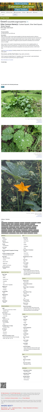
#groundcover (22, 227)
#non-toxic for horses (34, 231)
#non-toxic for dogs (5, 233)
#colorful (38, 222)
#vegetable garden (16, 225)
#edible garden (19, 228)
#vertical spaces (4, 230)
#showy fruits (16, 224)
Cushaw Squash (24, 24)
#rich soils (10, 225)
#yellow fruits (29, 225)
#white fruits (30, 230)
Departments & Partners (17, 407)
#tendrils (3, 224)
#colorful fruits (4, 231)
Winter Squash (5, 26)
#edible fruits (4, 228)
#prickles (35, 233)
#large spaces (35, 225)
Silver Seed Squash (36, 24)
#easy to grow (16, 222)
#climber (25, 233)
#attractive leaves (12, 227)
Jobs (10, 407)
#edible (18, 233)
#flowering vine (35, 230)
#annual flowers (28, 227)
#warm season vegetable (26, 231)
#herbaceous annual (17, 230)
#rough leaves (10, 231)
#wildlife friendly (30, 233)
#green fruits (34, 227)
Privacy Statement (26, 398)
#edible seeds (9, 228)
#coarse (17, 227)
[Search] (7, 15)
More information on (7, 59)
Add (3, 86)
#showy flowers (4, 222)
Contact (35, 12)
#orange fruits (25, 228)
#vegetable (14, 228)
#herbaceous (32, 224)
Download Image (39, 122)
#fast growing (27, 224)
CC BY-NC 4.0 (40, 121)
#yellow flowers (27, 222)
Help (23, 12)
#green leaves (10, 230)
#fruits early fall (18, 231)
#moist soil (22, 224)
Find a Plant (9, 12)
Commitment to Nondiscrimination (11, 398)
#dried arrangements (32, 228)
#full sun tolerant (10, 222)
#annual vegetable (24, 230)
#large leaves (8, 224)
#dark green (22, 222)
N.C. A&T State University (15, 393)
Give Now (29, 12)
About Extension (4, 407)
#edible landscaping (5, 227)
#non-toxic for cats (12, 233)
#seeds (12, 224)
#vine (14, 231)
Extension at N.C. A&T (5, 409)
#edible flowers (33, 222)
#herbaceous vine (23, 225)
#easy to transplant (5, 225)
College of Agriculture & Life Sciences (30, 407)
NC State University (5, 393)
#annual (21, 233)
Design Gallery (17, 12)
